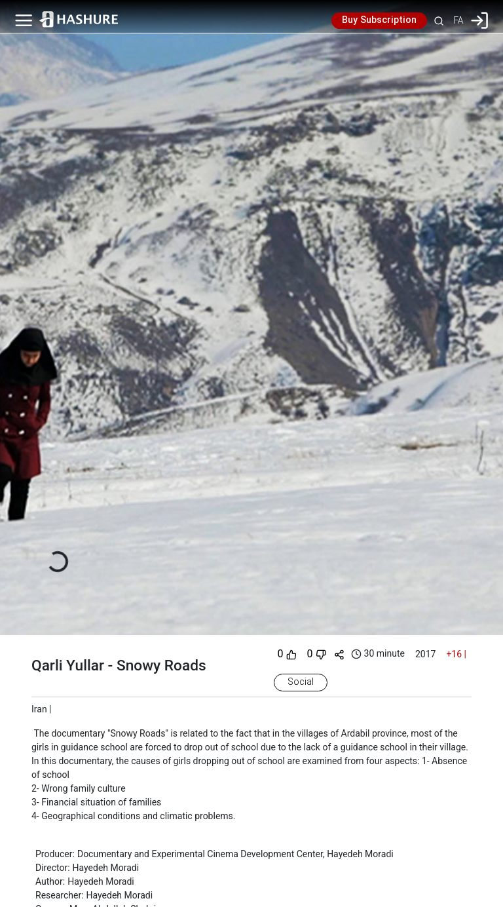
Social (301, 682)
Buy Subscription (379, 20)
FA (458, 20)
